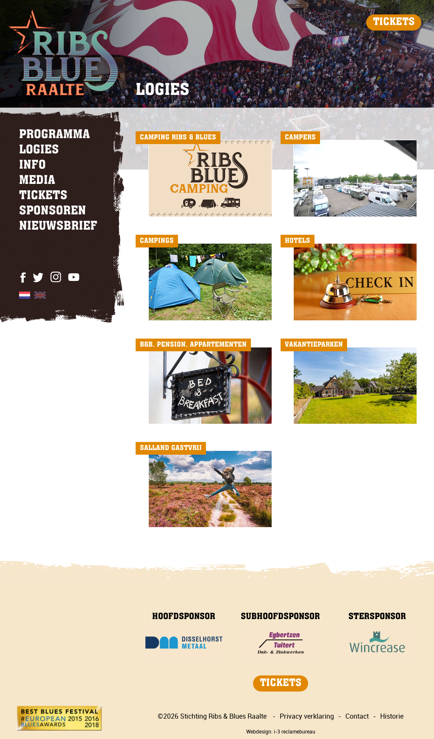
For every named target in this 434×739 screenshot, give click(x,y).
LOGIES (39, 150)
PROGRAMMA (54, 135)
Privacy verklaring (307, 716)
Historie (391, 716)
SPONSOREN (52, 211)
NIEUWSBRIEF (58, 227)
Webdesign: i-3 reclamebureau (280, 731)
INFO (32, 166)
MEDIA (37, 181)
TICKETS (394, 22)
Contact (357, 716)
